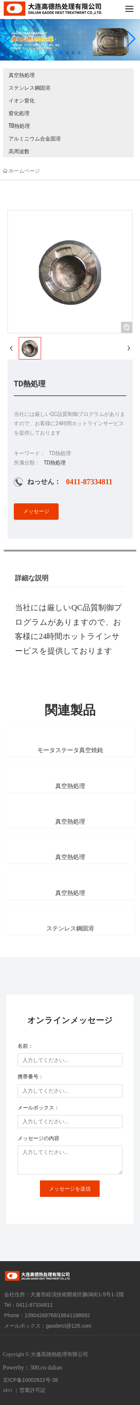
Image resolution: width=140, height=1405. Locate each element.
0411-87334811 (89, 482)
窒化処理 (19, 113)
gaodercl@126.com (68, 1326)
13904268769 (41, 1315)
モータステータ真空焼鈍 (70, 750)
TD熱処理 (19, 125)
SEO (7, 1390)
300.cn (38, 1367)
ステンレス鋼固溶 (29, 87)
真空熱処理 (22, 74)
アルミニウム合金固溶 (35, 138)
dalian (55, 1367)
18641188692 (74, 1315)
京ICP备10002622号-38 (30, 1380)
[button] (61, 52)
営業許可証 (32, 1390)
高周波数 (19, 151)
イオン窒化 (22, 100)
